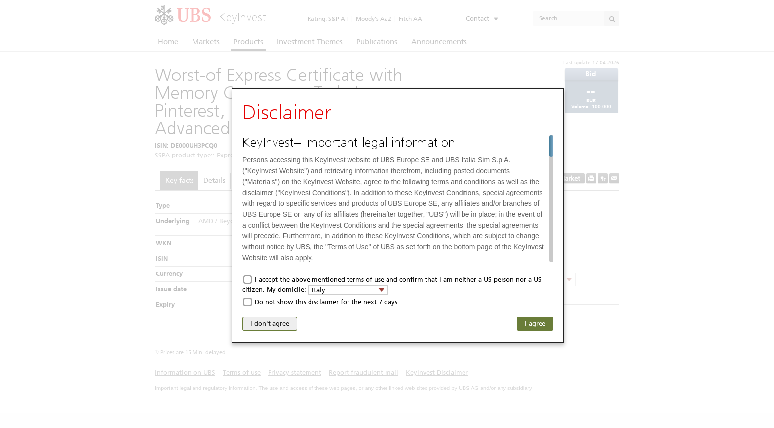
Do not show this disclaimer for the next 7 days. (327, 302)
